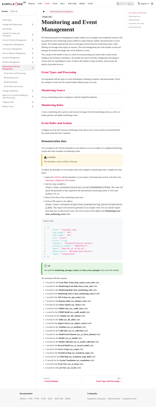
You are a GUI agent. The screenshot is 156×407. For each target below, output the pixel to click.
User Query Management (12, 49)
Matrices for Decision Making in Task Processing (15, 96)
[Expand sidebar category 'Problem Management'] (32, 62)
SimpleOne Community (96, 399)
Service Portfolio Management (14, 40)
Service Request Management (14, 53)
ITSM (47, 4)
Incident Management (11, 58)
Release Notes (8, 106)
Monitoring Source (11, 78)
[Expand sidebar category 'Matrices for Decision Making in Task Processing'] (32, 96)
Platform (31, 4)
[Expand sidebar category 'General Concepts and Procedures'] (32, 34)
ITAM (54, 4)
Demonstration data (135, 27)
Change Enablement (10, 91)
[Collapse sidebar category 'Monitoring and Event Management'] (32, 68)
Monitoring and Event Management (11, 67)
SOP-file (57, 177)
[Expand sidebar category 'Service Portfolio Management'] (32, 40)
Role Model (7, 29)
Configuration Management (13, 44)
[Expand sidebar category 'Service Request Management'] (32, 53)
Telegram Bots (8, 102)
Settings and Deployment (12, 24)
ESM (40, 4)
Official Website (114, 399)
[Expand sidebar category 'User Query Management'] (32, 49)
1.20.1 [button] (12, 11)
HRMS (82, 4)
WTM (90, 4)
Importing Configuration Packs (57, 180)
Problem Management (11, 62)
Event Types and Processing (15, 73)
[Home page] (43, 12)
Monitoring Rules (11, 82)
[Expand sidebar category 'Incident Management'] (32, 58)
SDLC (62, 4)
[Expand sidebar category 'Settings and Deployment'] (32, 24)
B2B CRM (72, 4)
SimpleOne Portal (129, 399)
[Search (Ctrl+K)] (125, 3)
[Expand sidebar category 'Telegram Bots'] (32, 102)
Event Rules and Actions (13, 86)
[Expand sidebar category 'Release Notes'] (32, 106)
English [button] (142, 4)
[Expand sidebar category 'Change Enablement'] (32, 91)
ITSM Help (6, 20)
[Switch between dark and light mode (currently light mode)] (152, 4)
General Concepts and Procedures (11, 34)
